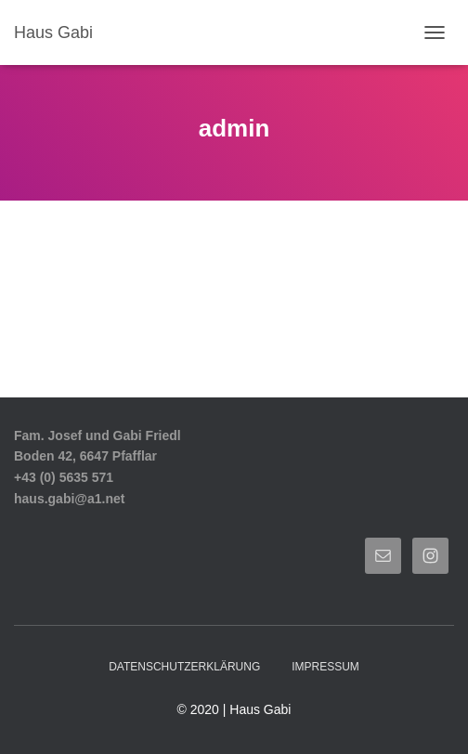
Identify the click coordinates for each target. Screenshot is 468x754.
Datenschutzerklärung (184, 666)
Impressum (325, 666)
